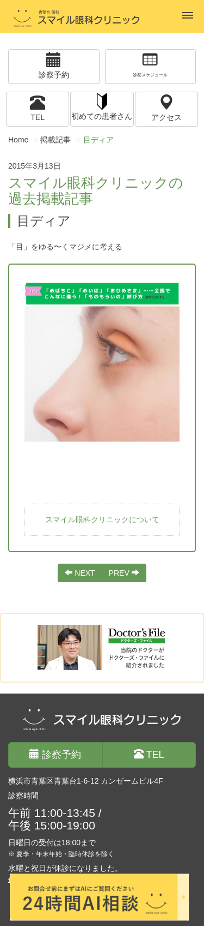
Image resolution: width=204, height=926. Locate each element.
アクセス (166, 108)
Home (18, 139)
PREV (124, 573)
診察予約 (54, 65)
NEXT (80, 573)
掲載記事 (55, 139)
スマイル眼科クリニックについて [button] (102, 519)
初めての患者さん (101, 106)
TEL (37, 108)
